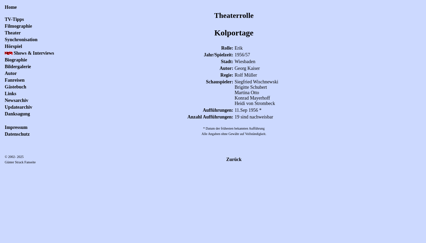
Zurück (233, 159)
